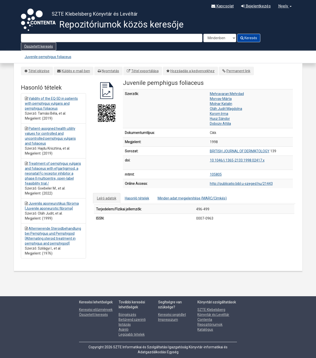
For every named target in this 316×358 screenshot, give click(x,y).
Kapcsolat (222, 6)
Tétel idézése (38, 71)
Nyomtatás (110, 71)
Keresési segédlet (172, 315)
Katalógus (205, 329)
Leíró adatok (106, 198)
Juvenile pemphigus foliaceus (48, 57)
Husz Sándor (220, 119)
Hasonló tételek (137, 198)
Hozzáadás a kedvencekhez (192, 71)
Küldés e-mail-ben (76, 71)
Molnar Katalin (221, 104)
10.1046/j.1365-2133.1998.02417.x (237, 160)
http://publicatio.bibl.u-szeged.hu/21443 (241, 184)
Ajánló (124, 329)
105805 (216, 174)
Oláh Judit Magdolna (226, 109)
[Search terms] (111, 38)
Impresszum (168, 320)
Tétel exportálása (145, 71)
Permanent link (238, 71)
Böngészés (127, 315)
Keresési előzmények (96, 310)
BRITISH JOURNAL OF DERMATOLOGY (240, 151)
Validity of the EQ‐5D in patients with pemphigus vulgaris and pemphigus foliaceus (51, 103)
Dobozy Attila (220, 124)
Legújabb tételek (132, 334)
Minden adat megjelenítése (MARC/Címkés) (192, 198)
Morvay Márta (221, 99)
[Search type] (219, 38)
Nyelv (285, 6)
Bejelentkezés (256, 6)
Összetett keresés (38, 46)
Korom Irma (219, 114)
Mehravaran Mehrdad (227, 94)
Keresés (248, 38)
